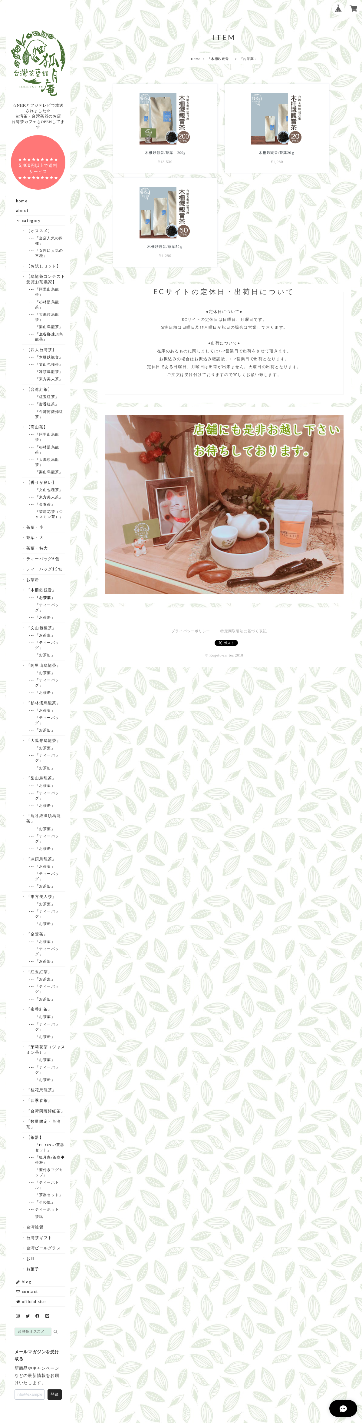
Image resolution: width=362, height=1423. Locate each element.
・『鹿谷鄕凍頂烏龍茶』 (43, 818)
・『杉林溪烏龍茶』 (43, 702)
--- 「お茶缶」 (45, 617)
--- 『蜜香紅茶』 (47, 404)
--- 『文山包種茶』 (49, 364)
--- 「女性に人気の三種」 (49, 253)
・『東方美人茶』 (41, 896)
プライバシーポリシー (190, 534)
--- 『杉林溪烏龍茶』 (47, 304)
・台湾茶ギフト (39, 1237)
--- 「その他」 (45, 1202)
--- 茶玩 (39, 1216)
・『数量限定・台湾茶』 (43, 1124)
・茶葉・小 (35, 527)
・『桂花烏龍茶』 (41, 1089)
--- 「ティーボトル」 (47, 1185)
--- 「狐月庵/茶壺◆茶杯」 (50, 1160)
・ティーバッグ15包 (44, 569)
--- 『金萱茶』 (45, 504)
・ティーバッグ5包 (42, 558)
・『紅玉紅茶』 (39, 971)
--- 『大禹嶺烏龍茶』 (47, 317)
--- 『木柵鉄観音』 (49, 357)
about (22, 210)
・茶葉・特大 (37, 548)
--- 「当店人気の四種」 (49, 240)
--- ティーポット (47, 1209)
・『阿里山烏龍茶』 (43, 665)
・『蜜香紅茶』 (39, 1009)
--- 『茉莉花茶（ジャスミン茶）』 (49, 514)
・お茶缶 (32, 579)
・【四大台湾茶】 (41, 349)
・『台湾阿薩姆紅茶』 (45, 1111)
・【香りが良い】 (41, 482)
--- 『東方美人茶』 (49, 379)
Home (195, 59)
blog (23, 1281)
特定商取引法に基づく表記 (243, 534)
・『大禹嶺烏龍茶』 (43, 740)
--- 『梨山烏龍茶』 (49, 326)
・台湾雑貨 (35, 1227)
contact (27, 1291)
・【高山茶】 (37, 426)
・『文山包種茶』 (41, 627)
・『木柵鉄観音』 (41, 589)
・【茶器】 (35, 1137)
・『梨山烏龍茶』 (41, 778)
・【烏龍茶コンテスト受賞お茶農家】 (45, 279)
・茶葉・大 (35, 537)
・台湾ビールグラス (43, 1247)
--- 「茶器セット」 (49, 1194)
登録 (54, 1394)
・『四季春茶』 (39, 1100)
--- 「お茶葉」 (45, 597)
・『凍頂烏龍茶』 (41, 858)
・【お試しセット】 (43, 266)
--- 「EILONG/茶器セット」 (49, 1147)
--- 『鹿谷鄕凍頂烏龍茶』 (49, 336)
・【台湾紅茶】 (39, 389)
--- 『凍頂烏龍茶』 (49, 371)
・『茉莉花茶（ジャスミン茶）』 (45, 1049)
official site (31, 1301)
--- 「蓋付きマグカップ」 (49, 1172)
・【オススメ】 (39, 230)
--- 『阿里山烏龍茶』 (47, 292)
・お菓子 (32, 1268)
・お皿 (30, 1258)
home (22, 200)
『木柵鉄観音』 (219, 59)
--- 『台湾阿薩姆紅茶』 (49, 414)
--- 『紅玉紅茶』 (47, 396)
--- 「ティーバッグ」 (47, 607)
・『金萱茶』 (37, 934)
